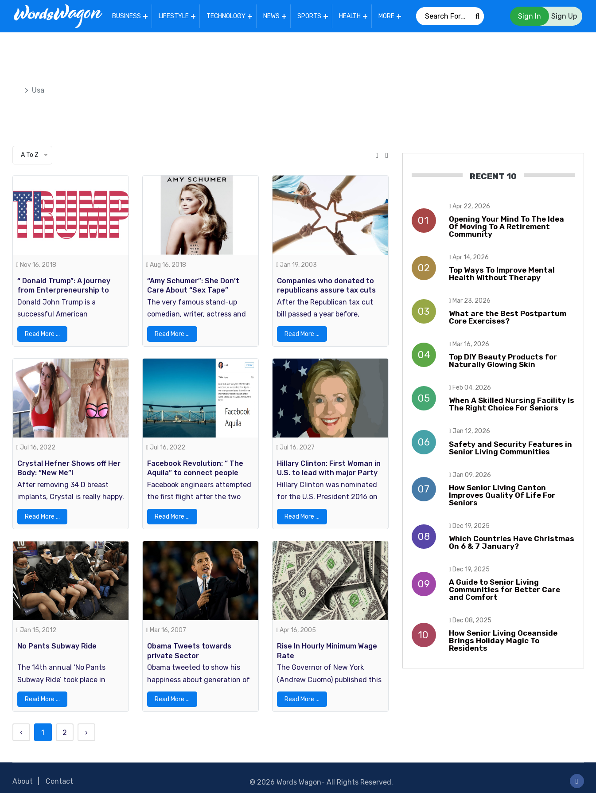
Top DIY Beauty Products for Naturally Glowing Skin (503, 359)
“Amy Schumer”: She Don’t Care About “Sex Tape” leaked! (193, 287)
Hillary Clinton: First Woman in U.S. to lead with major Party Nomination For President (329, 468)
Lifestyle (175, 15)
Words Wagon (299, 776)
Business (127, 15)
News (273, 15)
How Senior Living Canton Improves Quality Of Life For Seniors (502, 493)
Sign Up (564, 15)
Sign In (529, 15)
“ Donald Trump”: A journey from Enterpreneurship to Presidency (63, 287)
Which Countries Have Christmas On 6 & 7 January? (511, 540)
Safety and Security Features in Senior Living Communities (510, 446)
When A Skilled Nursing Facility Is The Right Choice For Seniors (511, 402)
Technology (227, 15)
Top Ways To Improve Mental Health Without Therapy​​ (502, 272)
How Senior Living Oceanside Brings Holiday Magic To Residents (503, 639)
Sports (311, 15)
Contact (59, 775)
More (388, 15)
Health (351, 15)
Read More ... (42, 330)
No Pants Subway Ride (57, 640)
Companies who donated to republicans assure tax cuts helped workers (326, 287)
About (22, 775)
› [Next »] (86, 726)
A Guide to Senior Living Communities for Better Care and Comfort (504, 588)
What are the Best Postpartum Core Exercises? (507, 315)
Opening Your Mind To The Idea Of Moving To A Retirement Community (506, 225)
